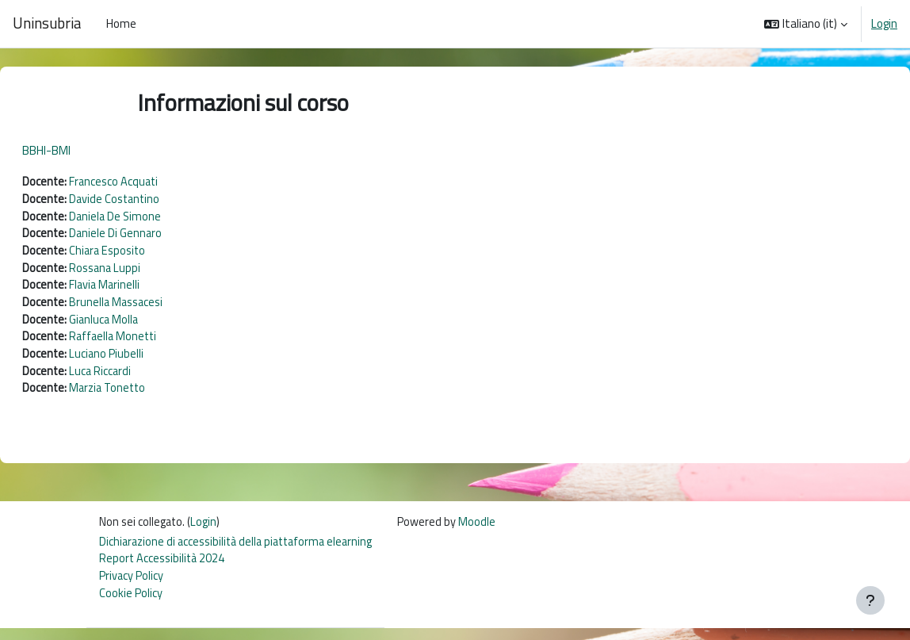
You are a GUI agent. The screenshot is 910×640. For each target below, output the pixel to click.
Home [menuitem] (121, 23)
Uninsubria (47, 23)
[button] (806, 24)
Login (884, 24)
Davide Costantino (155, 200)
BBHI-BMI (84, 150)
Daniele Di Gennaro (155, 236)
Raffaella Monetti (153, 342)
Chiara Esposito (148, 253)
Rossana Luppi (145, 272)
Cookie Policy (130, 605)
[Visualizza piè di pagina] (870, 600)
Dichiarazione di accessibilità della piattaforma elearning (241, 551)
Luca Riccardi (139, 378)
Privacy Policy (131, 586)
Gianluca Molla (143, 325)
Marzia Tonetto (148, 396)
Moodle (488, 531)
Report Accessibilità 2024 (163, 569)
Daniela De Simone (155, 218)
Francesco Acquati (154, 182)
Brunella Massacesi (157, 307)
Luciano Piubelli (145, 360)
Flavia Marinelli (144, 289)
